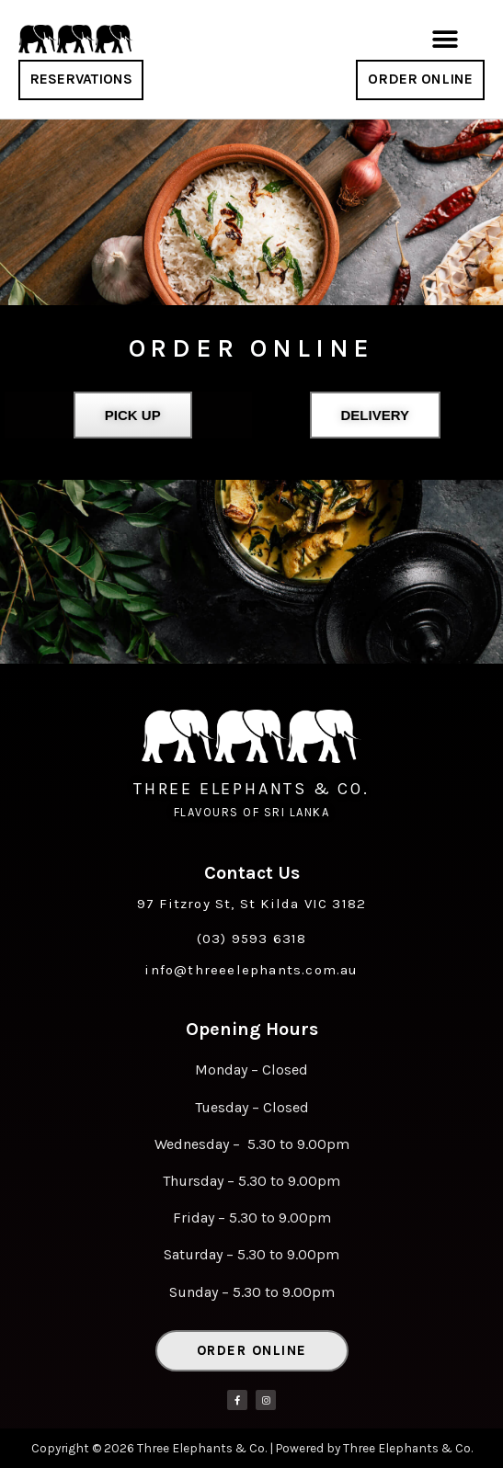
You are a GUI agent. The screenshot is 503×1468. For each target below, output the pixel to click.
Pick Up (133, 415)
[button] (444, 39)
